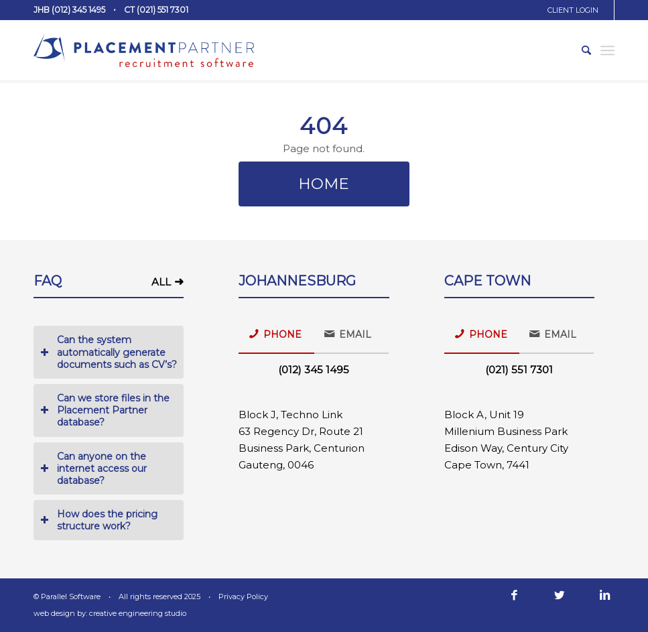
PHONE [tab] (275, 333)
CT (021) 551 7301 (156, 10)
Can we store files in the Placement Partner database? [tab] (105, 410)
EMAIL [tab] (347, 333)
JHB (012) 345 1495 (69, 10)
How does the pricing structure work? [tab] (98, 520)
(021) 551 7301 (519, 369)
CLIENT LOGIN (572, 10)
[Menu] (607, 50)
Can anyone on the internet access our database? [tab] (93, 468)
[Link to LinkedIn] (604, 595)
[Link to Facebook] (514, 595)
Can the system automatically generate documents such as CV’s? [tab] (108, 352)
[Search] (579, 50)
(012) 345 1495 (313, 369)
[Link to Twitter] (559, 595)
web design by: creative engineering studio (110, 613)
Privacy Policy (243, 596)
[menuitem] (577, 10)
